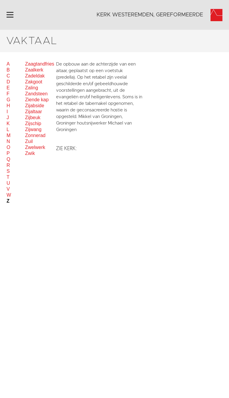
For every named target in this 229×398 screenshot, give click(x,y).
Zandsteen (36, 93)
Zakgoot (33, 81)
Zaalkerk (34, 69)
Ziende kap (37, 99)
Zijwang (33, 129)
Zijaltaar (33, 111)
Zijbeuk (33, 117)
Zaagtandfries (39, 63)
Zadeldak (35, 75)
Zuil (29, 141)
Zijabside (34, 105)
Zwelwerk (35, 147)
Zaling (31, 87)
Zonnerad (35, 135)
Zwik (30, 153)
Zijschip (33, 123)
